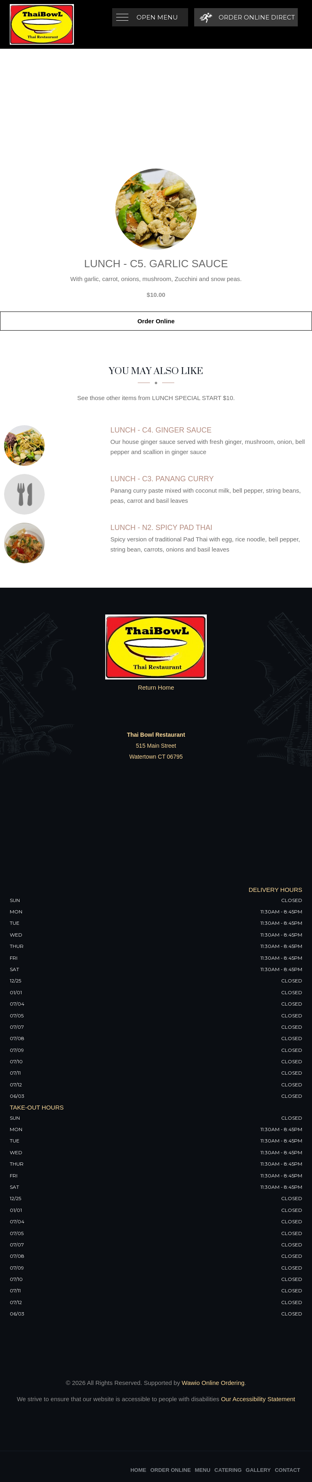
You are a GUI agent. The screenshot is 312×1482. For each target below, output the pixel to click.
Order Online (156, 321)
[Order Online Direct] (246, 17)
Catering (228, 1470)
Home (138, 1470)
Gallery (258, 1470)
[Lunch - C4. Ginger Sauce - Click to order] (26, 445)
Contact (287, 1470)
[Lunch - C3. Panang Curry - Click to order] (26, 494)
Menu (202, 1470)
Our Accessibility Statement (257, 1398)
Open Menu (157, 17)
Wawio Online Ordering (213, 1382)
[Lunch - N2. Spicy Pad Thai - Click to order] (26, 543)
